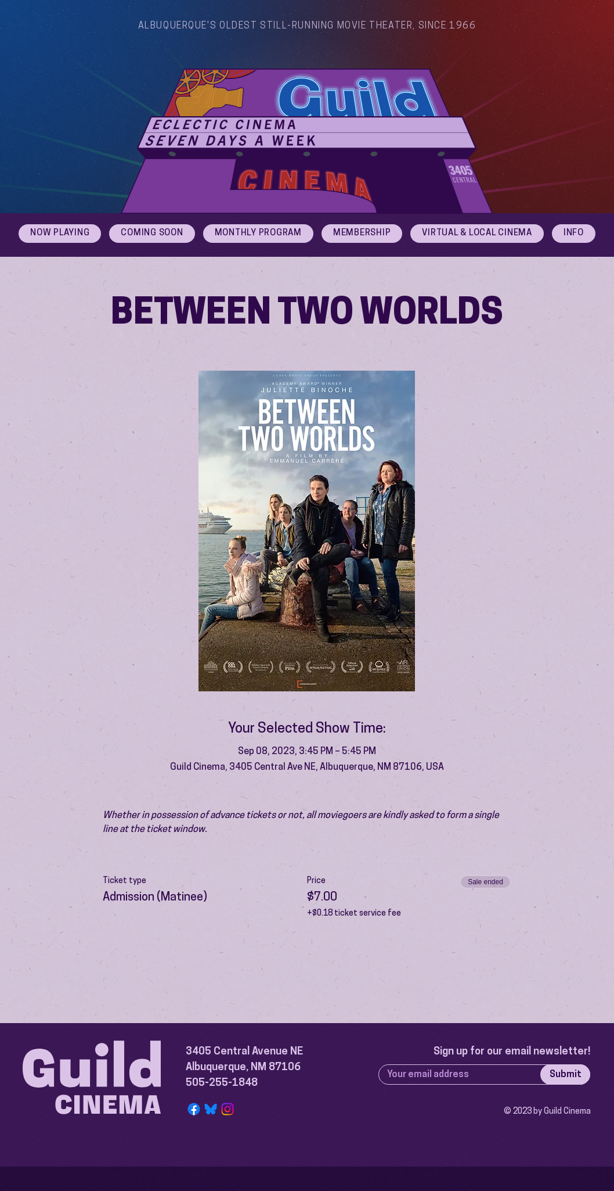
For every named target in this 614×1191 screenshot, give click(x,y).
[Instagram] (227, 1109)
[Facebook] (194, 1109)
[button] (573, 233)
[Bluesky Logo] (211, 1109)
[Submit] (565, 1074)
